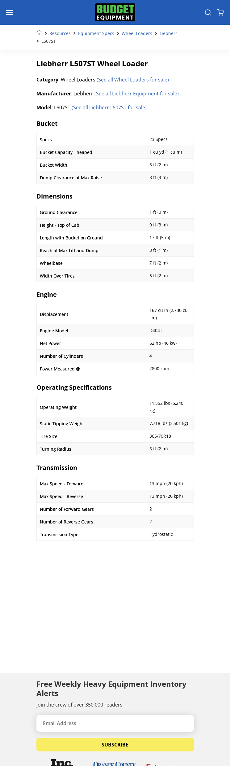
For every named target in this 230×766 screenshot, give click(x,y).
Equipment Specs (96, 33)
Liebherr (168, 33)
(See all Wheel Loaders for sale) (133, 79)
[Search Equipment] (208, 12)
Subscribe (115, 744)
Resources (60, 33)
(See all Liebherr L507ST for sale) (109, 107)
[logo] (115, 12)
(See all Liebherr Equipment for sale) (136, 93)
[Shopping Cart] (220, 12)
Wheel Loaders (137, 33)
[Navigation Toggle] (11, 12)
